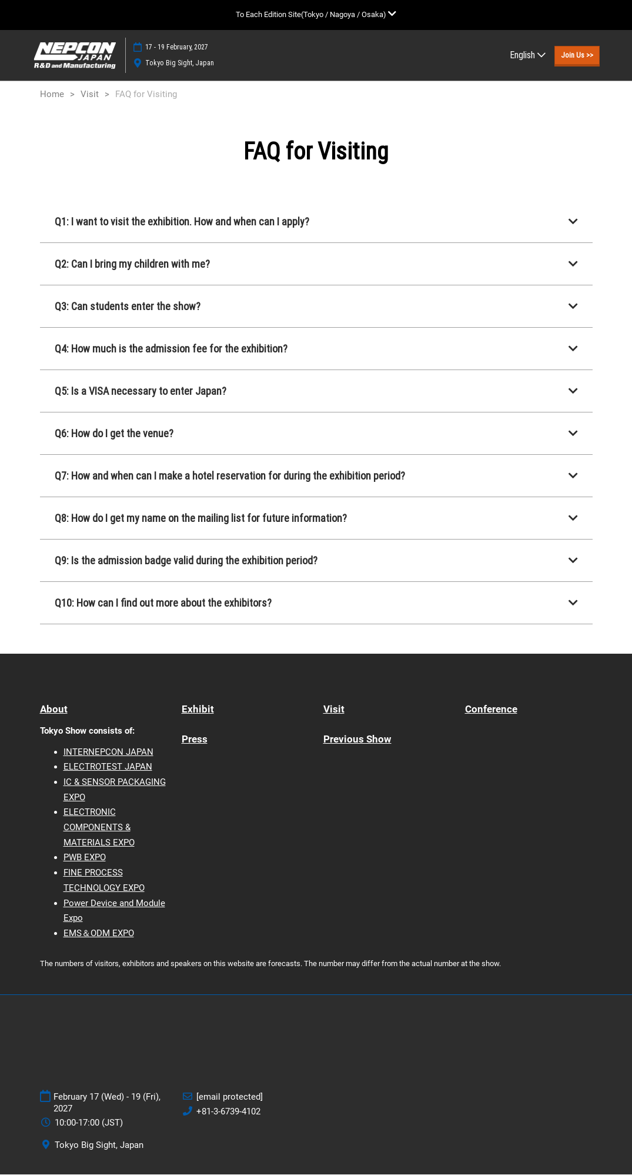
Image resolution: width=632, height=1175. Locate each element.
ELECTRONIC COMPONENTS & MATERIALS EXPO (99, 827)
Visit (334, 709)
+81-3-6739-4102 (228, 1112)
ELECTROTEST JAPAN (107, 767)
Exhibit (198, 709)
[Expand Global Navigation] (316, 14)
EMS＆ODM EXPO (98, 933)
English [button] (528, 55)
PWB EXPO (84, 858)
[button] (577, 55)
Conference (491, 709)
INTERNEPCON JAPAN (108, 752)
